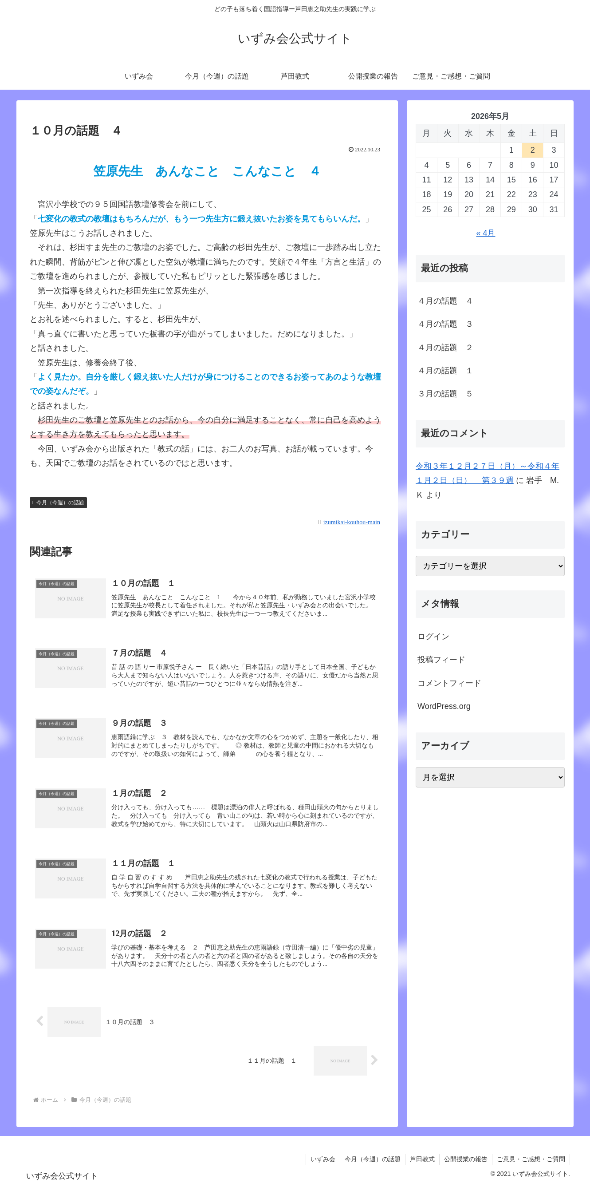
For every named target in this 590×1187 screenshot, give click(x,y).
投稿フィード (441, 659)
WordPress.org (444, 706)
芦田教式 (422, 1159)
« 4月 (485, 233)
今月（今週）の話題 (58, 502)
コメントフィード (449, 683)
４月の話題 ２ (445, 347)
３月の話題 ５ (445, 393)
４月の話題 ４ (445, 301)
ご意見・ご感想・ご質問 (531, 1159)
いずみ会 (323, 1159)
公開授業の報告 (466, 1159)
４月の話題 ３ (445, 324)
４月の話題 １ (445, 370)
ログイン (433, 636)
